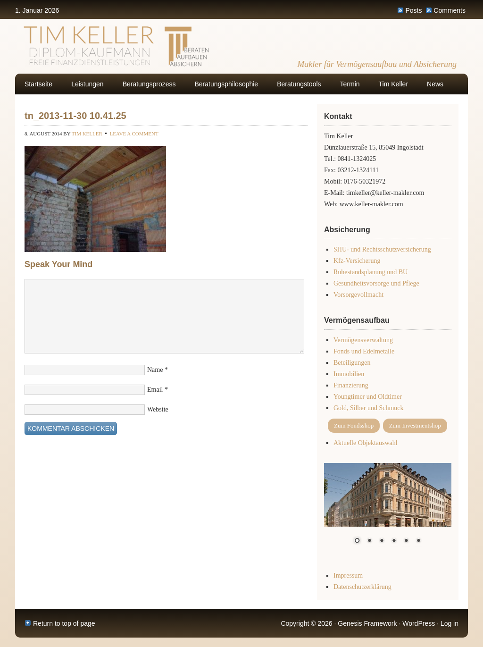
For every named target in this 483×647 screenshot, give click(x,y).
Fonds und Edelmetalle (363, 351)
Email (155, 389)
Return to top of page (64, 623)
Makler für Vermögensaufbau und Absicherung (377, 64)
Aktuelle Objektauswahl (365, 442)
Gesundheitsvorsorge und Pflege (376, 283)
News (435, 84)
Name (155, 369)
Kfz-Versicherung (357, 260)
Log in (449, 623)
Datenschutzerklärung (362, 586)
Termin (350, 84)
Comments (449, 10)
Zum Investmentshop (415, 425)
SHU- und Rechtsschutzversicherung (382, 249)
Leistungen (87, 84)
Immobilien (348, 374)
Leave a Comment (134, 133)
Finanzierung (350, 385)
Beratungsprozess (149, 84)
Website (157, 409)
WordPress (418, 623)
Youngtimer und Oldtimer (367, 396)
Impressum (348, 575)
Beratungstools (299, 84)
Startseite (38, 84)
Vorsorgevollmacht (358, 294)
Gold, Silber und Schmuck (368, 408)
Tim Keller (393, 84)
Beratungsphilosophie (226, 84)
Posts (413, 10)
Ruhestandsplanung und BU (370, 272)
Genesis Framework (367, 623)
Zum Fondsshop (354, 425)
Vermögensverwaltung (363, 340)
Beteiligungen (352, 362)
